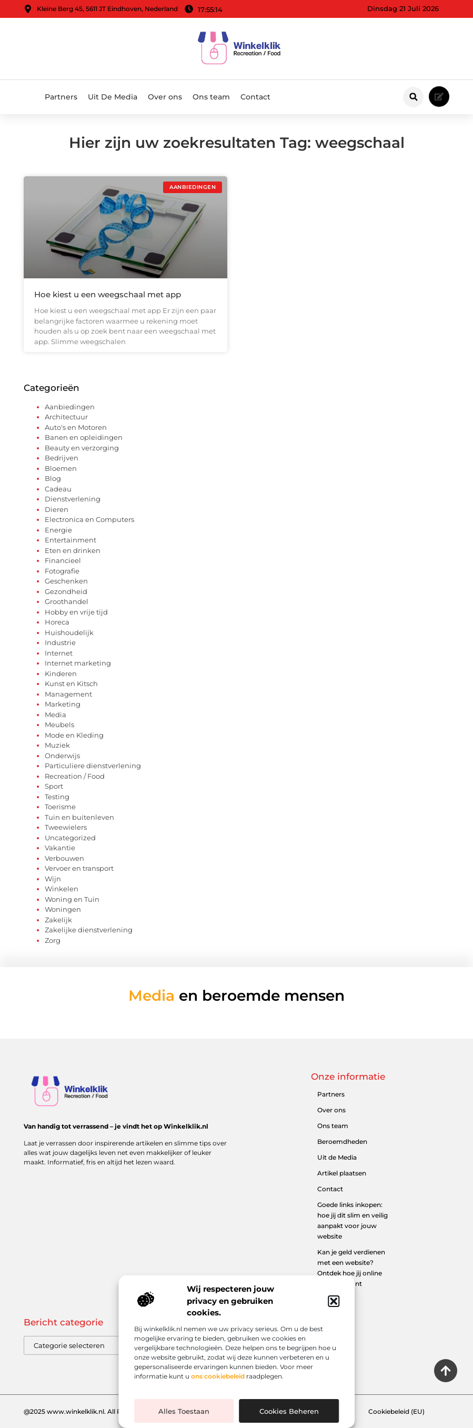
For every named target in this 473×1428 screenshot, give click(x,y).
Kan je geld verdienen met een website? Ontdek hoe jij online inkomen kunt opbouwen (351, 1273)
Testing (57, 796)
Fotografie (62, 571)
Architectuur (66, 417)
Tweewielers (66, 827)
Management (68, 694)
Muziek (57, 745)
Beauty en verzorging (82, 448)
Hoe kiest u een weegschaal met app (107, 294)
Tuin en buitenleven (79, 817)
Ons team (211, 97)
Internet (59, 653)
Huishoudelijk (69, 632)
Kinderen (61, 673)
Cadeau (58, 489)
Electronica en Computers (89, 519)
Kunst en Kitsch (71, 683)
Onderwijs (62, 755)
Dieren (56, 509)
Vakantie (60, 847)
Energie (58, 530)
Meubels (59, 724)
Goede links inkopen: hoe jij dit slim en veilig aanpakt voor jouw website (352, 1220)
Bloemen (61, 468)
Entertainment (70, 540)
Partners (61, 97)
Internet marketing (78, 663)
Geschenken (66, 581)
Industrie (60, 642)
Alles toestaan (183, 1411)
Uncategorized (70, 837)
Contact (255, 97)
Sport (54, 786)
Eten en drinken (72, 550)
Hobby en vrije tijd (76, 612)
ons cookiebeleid (218, 1376)
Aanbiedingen (70, 407)
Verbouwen (64, 858)
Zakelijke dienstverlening (89, 930)
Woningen (63, 909)
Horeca (57, 622)
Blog (53, 478)
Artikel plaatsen (341, 1173)
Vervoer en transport (79, 868)
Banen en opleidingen (84, 437)
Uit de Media (337, 1157)
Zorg (53, 940)
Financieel (63, 560)
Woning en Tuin (72, 899)
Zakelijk (58, 920)
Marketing (62, 704)
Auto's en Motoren (76, 427)
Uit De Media (112, 97)
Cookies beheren (289, 1411)
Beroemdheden (342, 1141)
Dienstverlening (72, 499)
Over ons (165, 97)
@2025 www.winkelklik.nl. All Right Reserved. (95, 1411)
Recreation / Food (75, 776)
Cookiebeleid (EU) (396, 1411)
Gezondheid (66, 591)
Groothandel (66, 601)
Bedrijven (61, 458)
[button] (333, 1301)
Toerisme (60, 806)
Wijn (53, 878)
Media (55, 714)
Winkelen (61, 888)
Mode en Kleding (74, 735)
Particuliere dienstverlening (93, 765)
